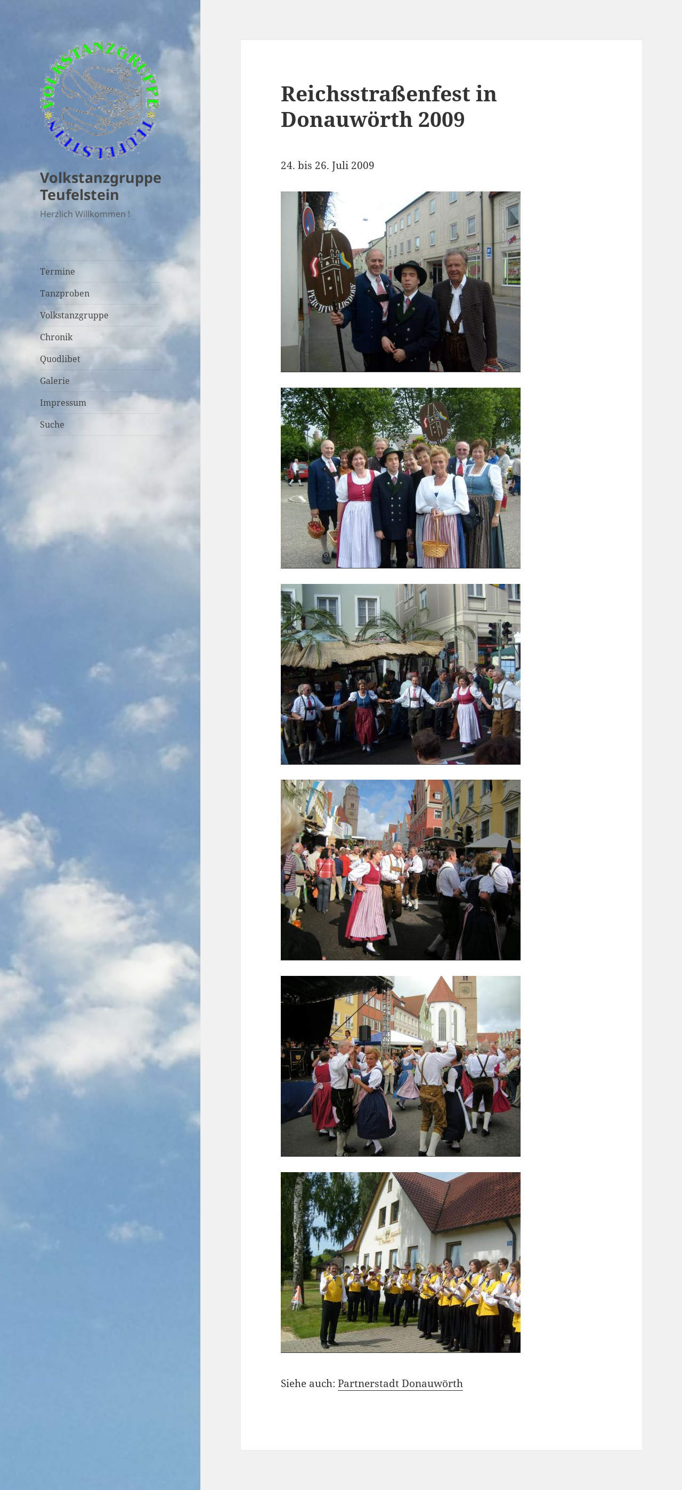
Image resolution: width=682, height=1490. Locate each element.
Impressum (63, 402)
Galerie (55, 381)
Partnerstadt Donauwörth (400, 1383)
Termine (57, 271)
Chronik (56, 337)
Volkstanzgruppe (74, 315)
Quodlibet (60, 359)
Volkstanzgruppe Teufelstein (100, 185)
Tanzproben (65, 293)
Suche (52, 424)
